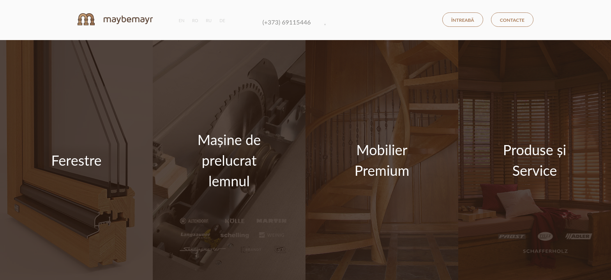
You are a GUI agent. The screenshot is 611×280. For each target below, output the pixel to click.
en (182, 20)
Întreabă (462, 20)
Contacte (512, 20)
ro (195, 20)
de (222, 20)
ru (209, 20)
